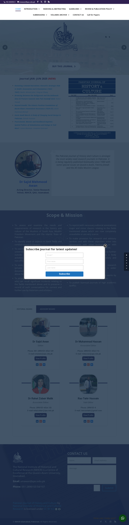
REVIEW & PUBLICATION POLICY (98, 9)
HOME (18, 9)
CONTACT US (78, 15)
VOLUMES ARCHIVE (59, 15)
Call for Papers (93, 15)
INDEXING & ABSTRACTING (54, 9)
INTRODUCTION (30, 9)
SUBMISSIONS (39, 15)
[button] (122, 518)
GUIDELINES (74, 9)
